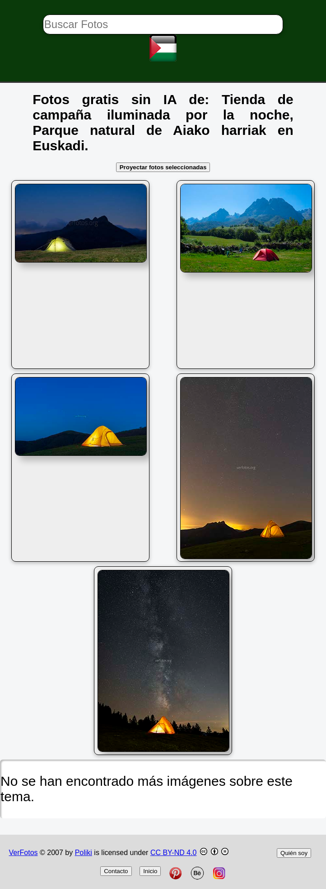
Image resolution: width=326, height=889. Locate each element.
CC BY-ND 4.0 (173, 852)
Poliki (83, 852)
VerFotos (23, 852)
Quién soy (293, 853)
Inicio (150, 871)
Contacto (116, 871)
